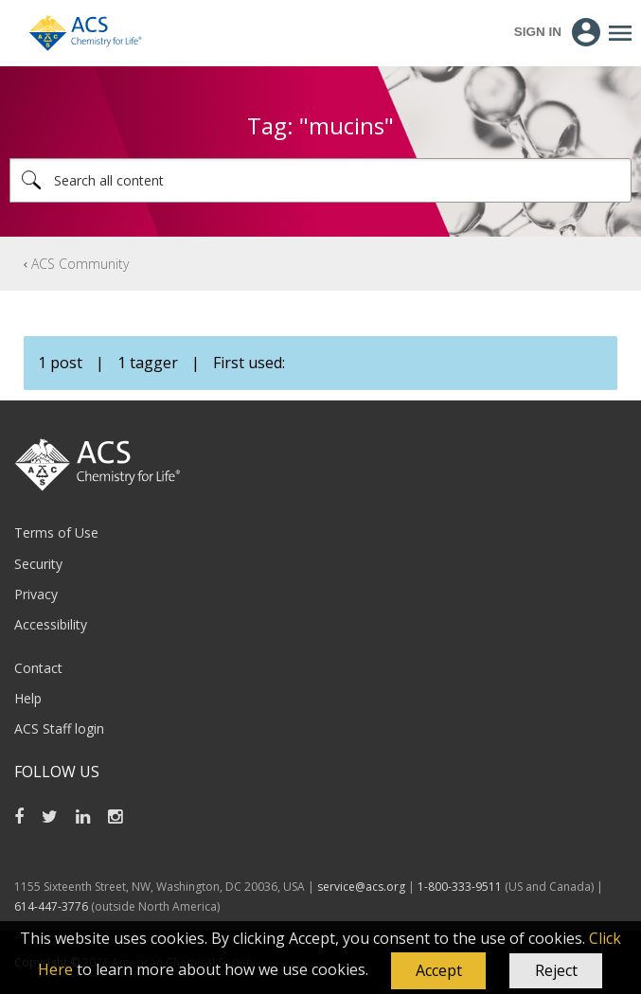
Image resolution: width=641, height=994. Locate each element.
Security (38, 564)
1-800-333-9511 (460, 887)
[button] (438, 971)
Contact (38, 668)
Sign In (537, 32)
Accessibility (50, 624)
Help (28, 698)
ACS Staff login (59, 728)
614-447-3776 (52, 906)
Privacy (36, 594)
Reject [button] (556, 970)
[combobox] (320, 180)
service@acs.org (361, 887)
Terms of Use (56, 532)
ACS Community (80, 264)
